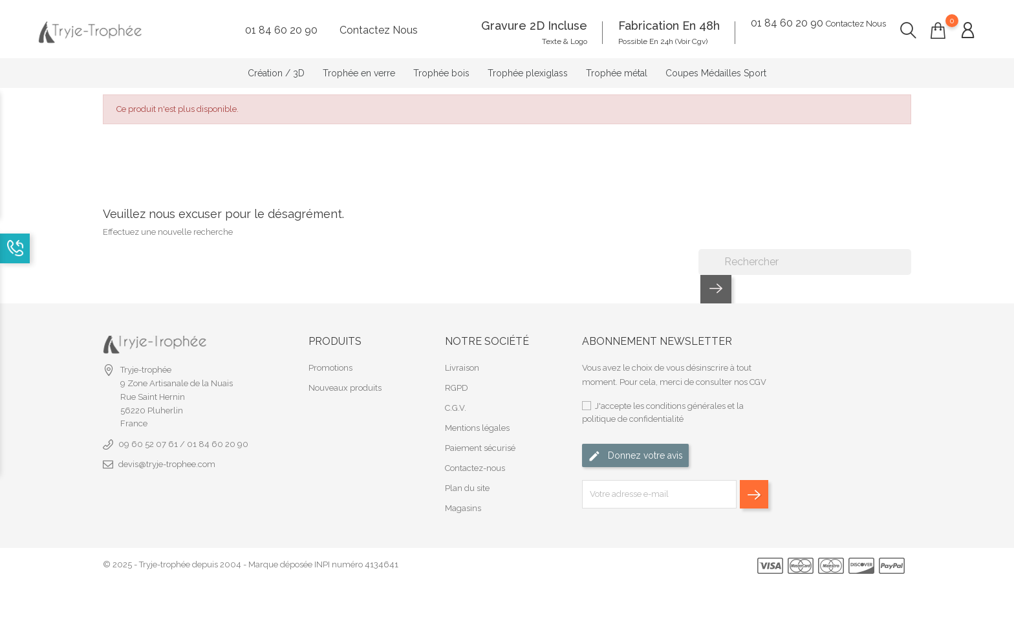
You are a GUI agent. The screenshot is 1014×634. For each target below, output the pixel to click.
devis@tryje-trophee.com (166, 452)
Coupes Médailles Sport (715, 67)
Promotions (330, 355)
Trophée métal (616, 67)
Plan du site (467, 476)
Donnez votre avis (635, 444)
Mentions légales (477, 416)
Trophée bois (441, 67)
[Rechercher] (804, 250)
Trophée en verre (359, 67)
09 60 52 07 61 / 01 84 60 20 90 (183, 432)
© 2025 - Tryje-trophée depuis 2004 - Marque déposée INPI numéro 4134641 (250, 553)
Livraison (462, 355)
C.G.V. (455, 395)
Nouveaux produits (345, 375)
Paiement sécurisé (480, 436)
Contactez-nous (475, 456)
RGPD (456, 375)
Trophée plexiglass (528, 67)
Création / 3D (276, 67)
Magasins (463, 496)
